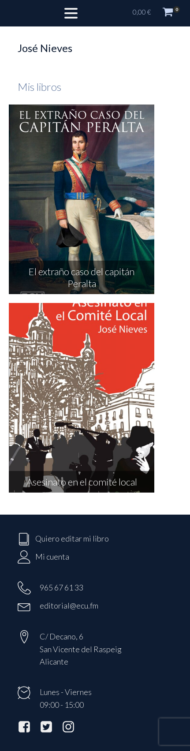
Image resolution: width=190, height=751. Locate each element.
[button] (157, 13)
